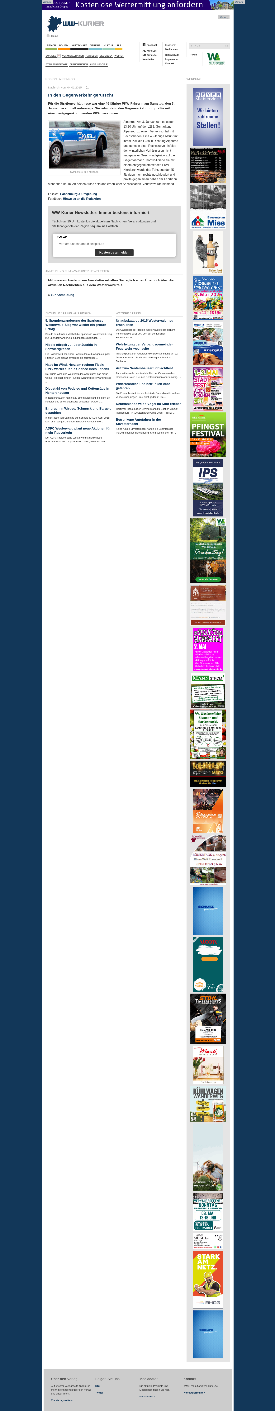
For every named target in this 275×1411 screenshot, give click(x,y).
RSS (98, 1386)
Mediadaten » (147, 1396)
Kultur (108, 45)
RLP (119, 45)
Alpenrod (67, 79)
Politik (64, 45)
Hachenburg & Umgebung (78, 194)
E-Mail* (62, 237)
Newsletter (148, 59)
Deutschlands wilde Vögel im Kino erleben (149, 404)
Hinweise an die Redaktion (82, 198)
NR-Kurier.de (150, 55)
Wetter (119, 56)
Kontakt (169, 63)
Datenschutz (172, 55)
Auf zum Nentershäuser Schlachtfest (144, 368)
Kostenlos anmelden (114, 252)
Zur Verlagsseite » (62, 1400)
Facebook (152, 45)
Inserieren (170, 45)
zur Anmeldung (62, 295)
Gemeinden (106, 56)
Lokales (53, 56)
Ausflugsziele (99, 64)
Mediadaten (171, 49)
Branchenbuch (79, 64)
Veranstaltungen (73, 56)
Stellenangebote (57, 64)
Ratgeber (91, 56)
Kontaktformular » (194, 1392)
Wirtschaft (79, 45)
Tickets (193, 54)
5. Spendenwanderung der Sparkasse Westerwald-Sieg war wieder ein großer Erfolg (75, 325)
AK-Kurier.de (150, 51)
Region (51, 45)
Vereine (95, 45)
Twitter (99, 1392)
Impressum (171, 59)
